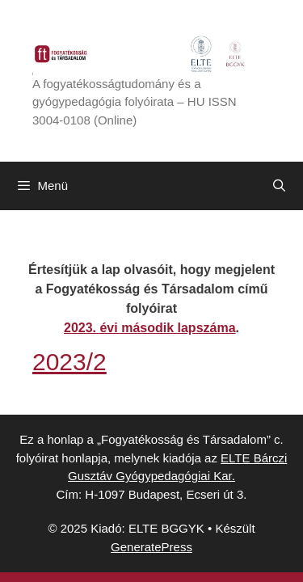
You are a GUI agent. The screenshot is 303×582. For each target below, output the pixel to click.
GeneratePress (151, 547)
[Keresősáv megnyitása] (279, 186)
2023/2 (69, 361)
